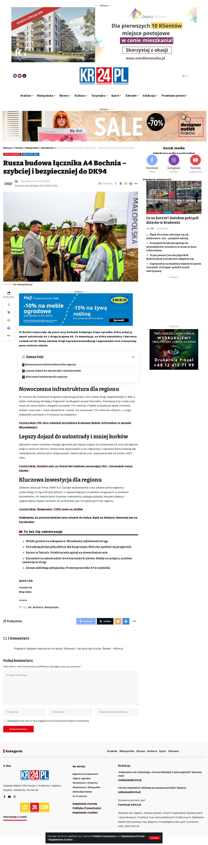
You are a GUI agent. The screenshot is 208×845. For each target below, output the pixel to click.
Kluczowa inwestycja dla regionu (46, 376)
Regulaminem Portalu (133, 836)
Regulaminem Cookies (61, 839)
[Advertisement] (174, 302)
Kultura (152, 751)
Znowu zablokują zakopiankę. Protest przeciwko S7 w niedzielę (68, 567)
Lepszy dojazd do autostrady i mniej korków (53, 370)
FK (16, 181)
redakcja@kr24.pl (129, 779)
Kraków (167, 212)
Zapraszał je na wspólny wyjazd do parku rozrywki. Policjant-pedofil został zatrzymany (173, 267)
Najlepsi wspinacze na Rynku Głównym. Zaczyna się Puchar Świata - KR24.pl (75, 648)
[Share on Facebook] (115, 183)
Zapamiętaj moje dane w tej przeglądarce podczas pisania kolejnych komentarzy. (48, 721)
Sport (162, 751)
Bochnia (38, 607)
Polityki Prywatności (104, 836)
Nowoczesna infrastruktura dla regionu (50, 364)
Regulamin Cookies (85, 812)
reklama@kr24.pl (129, 791)
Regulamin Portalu (85, 803)
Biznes (140, 751)
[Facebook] (152, 164)
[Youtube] (195, 164)
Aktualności (12, 154)
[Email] (126, 183)
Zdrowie (173, 751)
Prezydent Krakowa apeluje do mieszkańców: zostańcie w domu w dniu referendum (171, 247)
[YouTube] (9, 797)
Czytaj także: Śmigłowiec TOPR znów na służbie (51, 509)
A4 (29, 607)
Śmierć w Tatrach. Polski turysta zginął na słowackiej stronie (67, 552)
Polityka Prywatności (87, 808)
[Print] (131, 183)
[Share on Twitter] (120, 183)
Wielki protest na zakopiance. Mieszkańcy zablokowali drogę (67, 541)
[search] (169, 75)
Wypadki (178, 212)
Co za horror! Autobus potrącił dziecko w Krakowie (172, 220)
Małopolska (30, 154)
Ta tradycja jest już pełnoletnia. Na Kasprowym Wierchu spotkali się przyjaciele (78, 546)
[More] (136, 183)
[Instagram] (174, 164)
